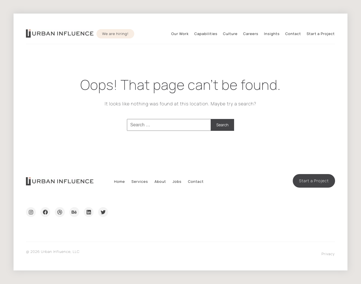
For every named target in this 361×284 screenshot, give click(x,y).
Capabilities (205, 33)
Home (119, 181)
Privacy (328, 253)
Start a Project (321, 33)
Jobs (177, 181)
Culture (230, 33)
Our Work (180, 33)
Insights (271, 33)
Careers (250, 33)
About (160, 181)
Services (139, 181)
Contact (293, 33)
